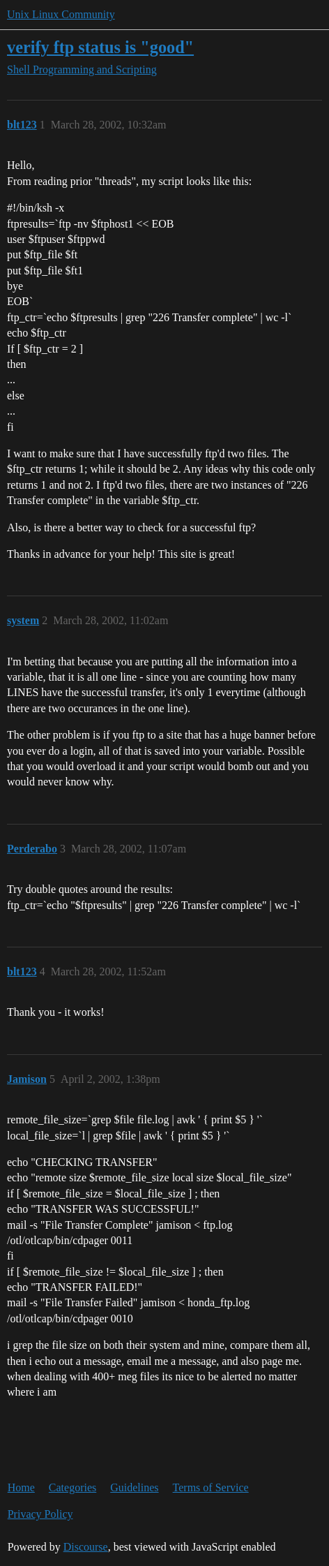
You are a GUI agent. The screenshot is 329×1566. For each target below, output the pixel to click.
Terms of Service (211, 1487)
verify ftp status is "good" (100, 47)
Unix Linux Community (61, 14)
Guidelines (134, 1487)
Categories (72, 1487)
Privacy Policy (40, 1514)
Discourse (85, 1547)
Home (21, 1487)
